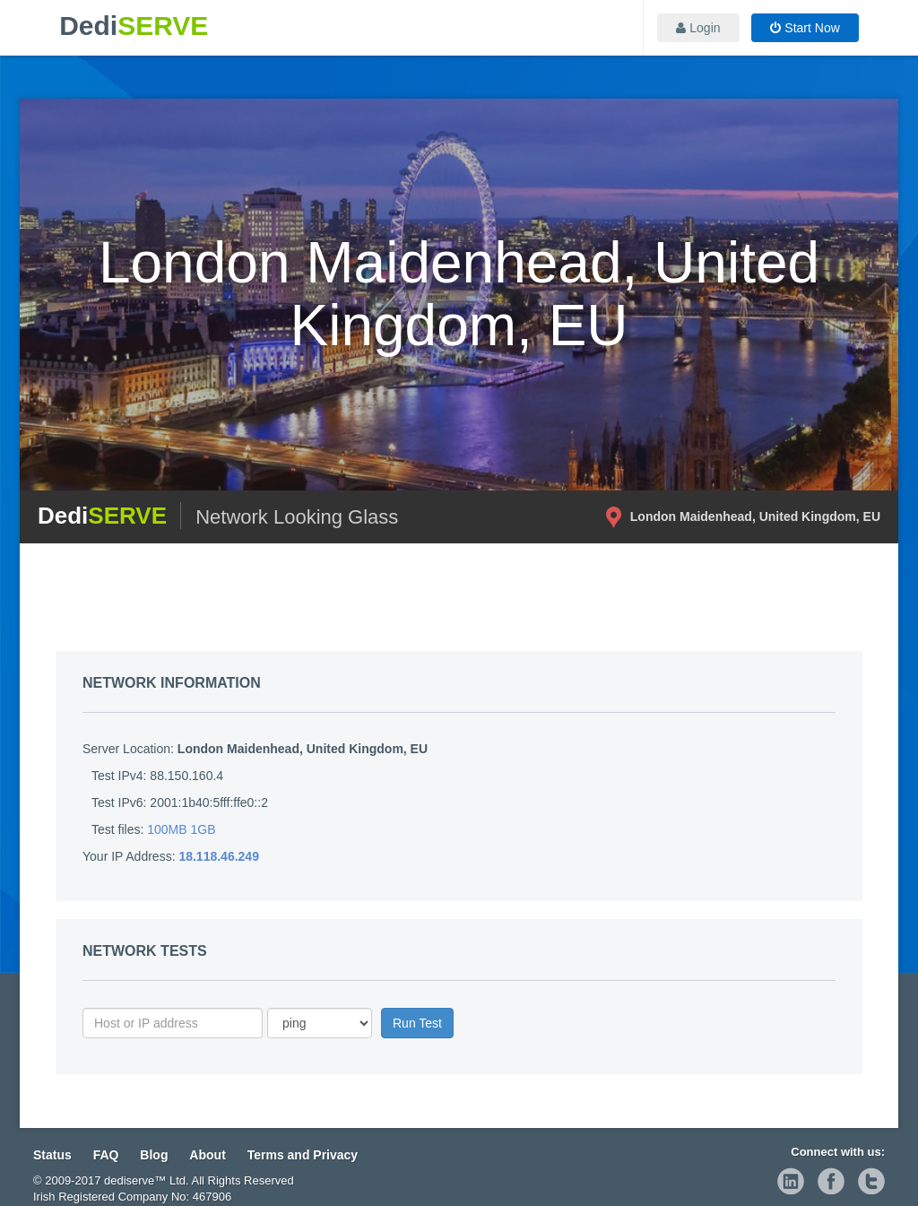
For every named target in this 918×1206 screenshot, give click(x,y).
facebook (831, 1180)
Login (698, 28)
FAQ (106, 1155)
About (207, 1155)
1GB (203, 829)
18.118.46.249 (218, 856)
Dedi (133, 25)
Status (52, 1155)
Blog (154, 1155)
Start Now (804, 28)
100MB (166, 829)
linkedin (790, 1180)
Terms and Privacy (302, 1155)
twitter (871, 1180)
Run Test (417, 1023)
